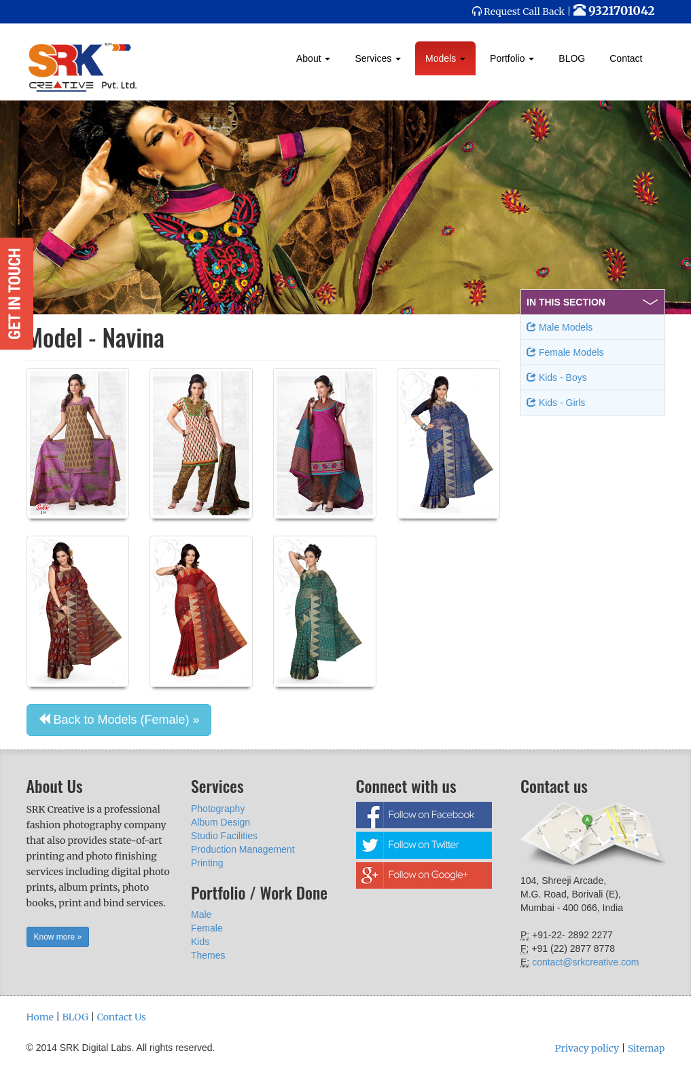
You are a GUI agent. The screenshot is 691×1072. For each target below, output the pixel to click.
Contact (625, 58)
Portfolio (512, 58)
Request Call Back (524, 11)
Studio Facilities (224, 835)
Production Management (243, 849)
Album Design (220, 822)
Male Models (559, 327)
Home (40, 1017)
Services (378, 58)
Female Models (565, 352)
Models (445, 58)
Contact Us (121, 1017)
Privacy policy (586, 1048)
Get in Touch (16, 294)
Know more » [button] (58, 937)
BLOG (572, 58)
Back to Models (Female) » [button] (119, 719)
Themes (208, 955)
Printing (207, 862)
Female (207, 928)
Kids (200, 941)
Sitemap (646, 1048)
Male (201, 914)
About (313, 58)
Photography (218, 808)
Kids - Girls (556, 402)
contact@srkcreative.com (585, 962)
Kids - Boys (557, 377)
